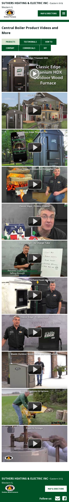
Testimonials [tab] (30, 41)
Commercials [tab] (29, 48)
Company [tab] (10, 48)
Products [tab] (10, 41)
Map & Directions (49, 13)
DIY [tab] (45, 48)
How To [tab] (48, 41)
